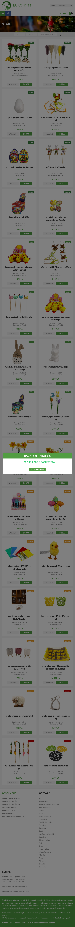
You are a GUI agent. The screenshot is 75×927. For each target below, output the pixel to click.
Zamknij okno (37, 470)
